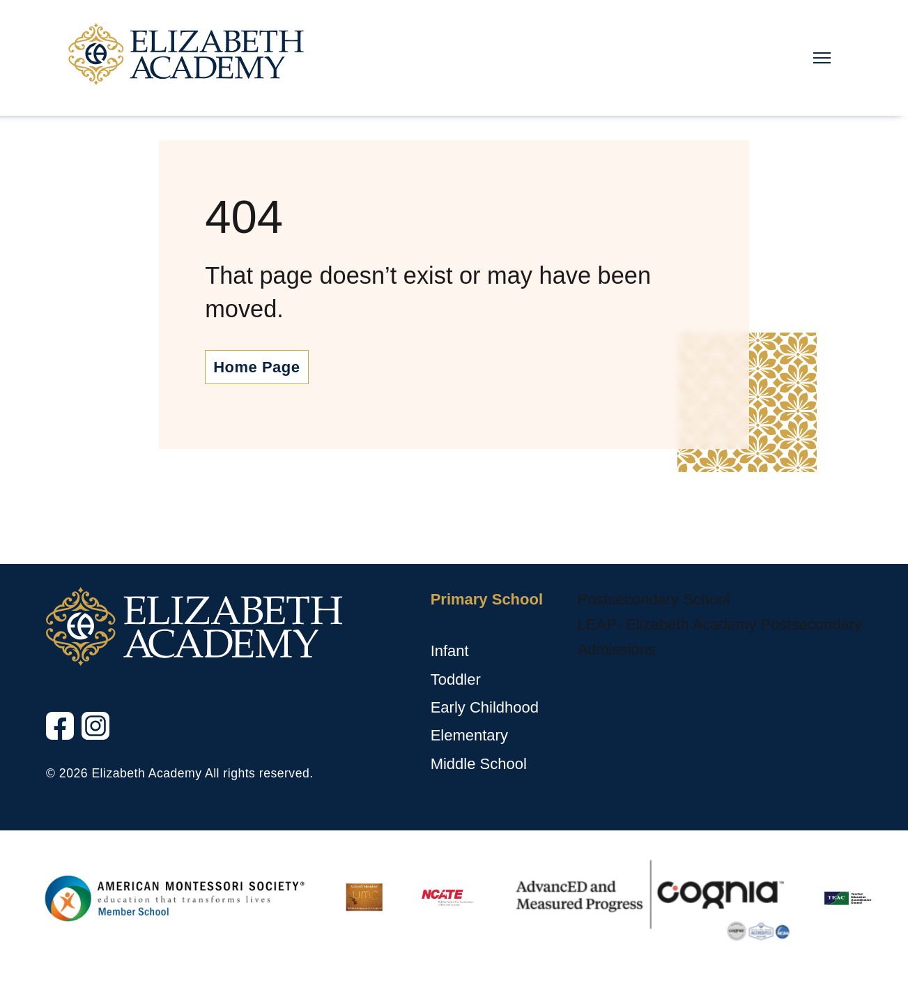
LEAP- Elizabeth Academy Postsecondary (720, 624)
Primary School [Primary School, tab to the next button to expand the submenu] (487, 599)
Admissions (617, 649)
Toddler (456, 679)
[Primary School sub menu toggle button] (434, 626)
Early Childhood (485, 707)
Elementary (469, 735)
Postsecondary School (654, 599)
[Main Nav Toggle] (822, 57)
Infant (450, 651)
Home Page (256, 367)
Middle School (479, 764)
